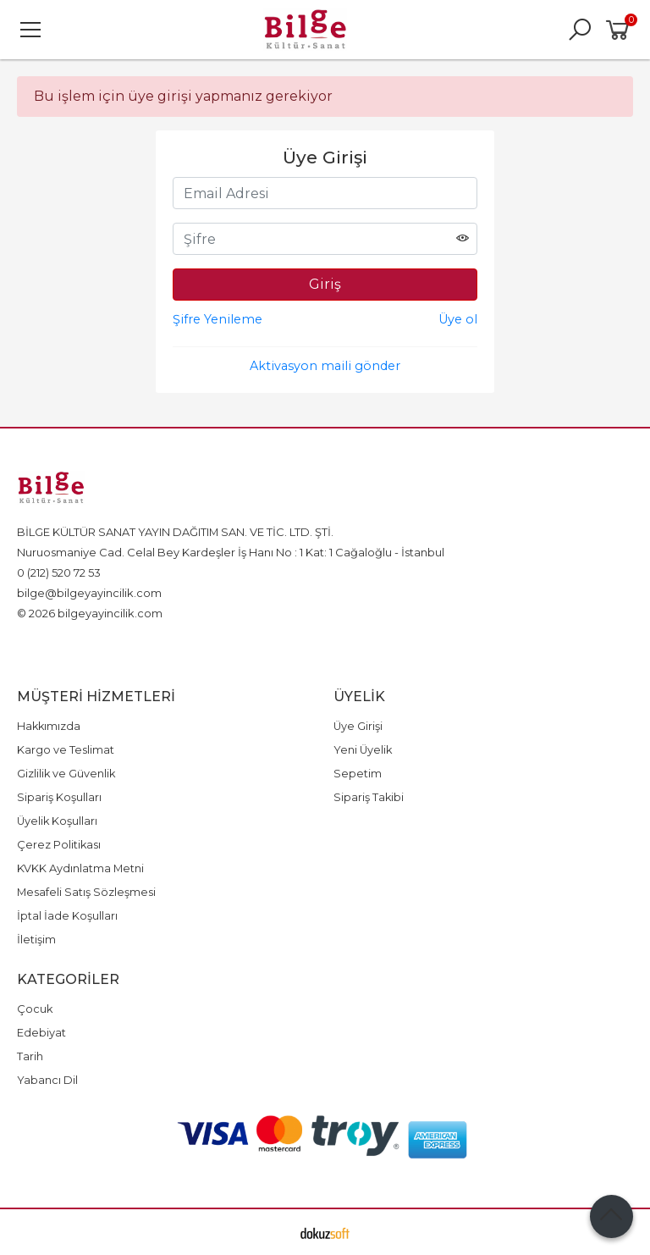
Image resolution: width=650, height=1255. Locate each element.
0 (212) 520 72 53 (59, 572)
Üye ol (457, 319)
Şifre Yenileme (217, 319)
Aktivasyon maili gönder (325, 365)
